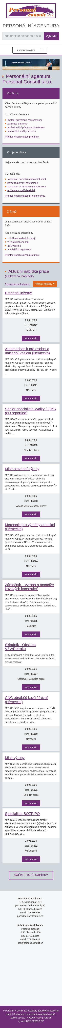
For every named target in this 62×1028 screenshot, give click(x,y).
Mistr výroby (15, 758)
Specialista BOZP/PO (22, 814)
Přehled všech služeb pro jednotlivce (25, 195)
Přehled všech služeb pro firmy (22, 136)
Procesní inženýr (18, 293)
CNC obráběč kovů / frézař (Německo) (26, 700)
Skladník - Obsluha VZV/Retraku (20, 647)
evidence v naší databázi (21, 190)
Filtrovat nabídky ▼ (45, 284)
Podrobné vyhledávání (17, 284)
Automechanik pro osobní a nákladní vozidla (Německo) (27, 351)
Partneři (47, 1017)
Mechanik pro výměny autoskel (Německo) (30, 527)
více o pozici (31, 338)
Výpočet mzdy (34, 1017)
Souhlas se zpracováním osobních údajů (34, 1014)
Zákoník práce (17, 1017)
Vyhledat (51, 36)
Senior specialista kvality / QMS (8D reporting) (30, 411)
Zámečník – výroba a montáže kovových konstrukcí (29, 587)
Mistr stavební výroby (22, 469)
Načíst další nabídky (31, 875)
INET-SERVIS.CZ (35, 1021)
